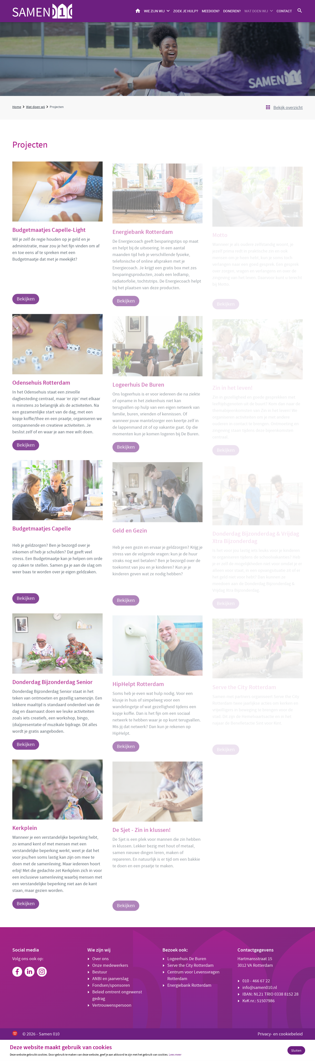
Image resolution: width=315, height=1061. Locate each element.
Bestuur (99, 972)
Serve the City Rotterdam (190, 965)
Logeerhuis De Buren (186, 959)
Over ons (100, 959)
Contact (284, 11)
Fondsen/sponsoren (111, 985)
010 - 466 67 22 (256, 981)
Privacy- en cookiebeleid (280, 1034)
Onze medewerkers (110, 965)
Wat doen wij (256, 11)
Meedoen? (211, 11)
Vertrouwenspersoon (111, 1005)
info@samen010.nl (259, 987)
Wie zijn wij (154, 11)
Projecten (57, 107)
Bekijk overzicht (288, 107)
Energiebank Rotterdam (189, 985)
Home (137, 10)
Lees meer (175, 1055)
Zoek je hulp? (185, 11)
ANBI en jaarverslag (110, 979)
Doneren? (232, 11)
